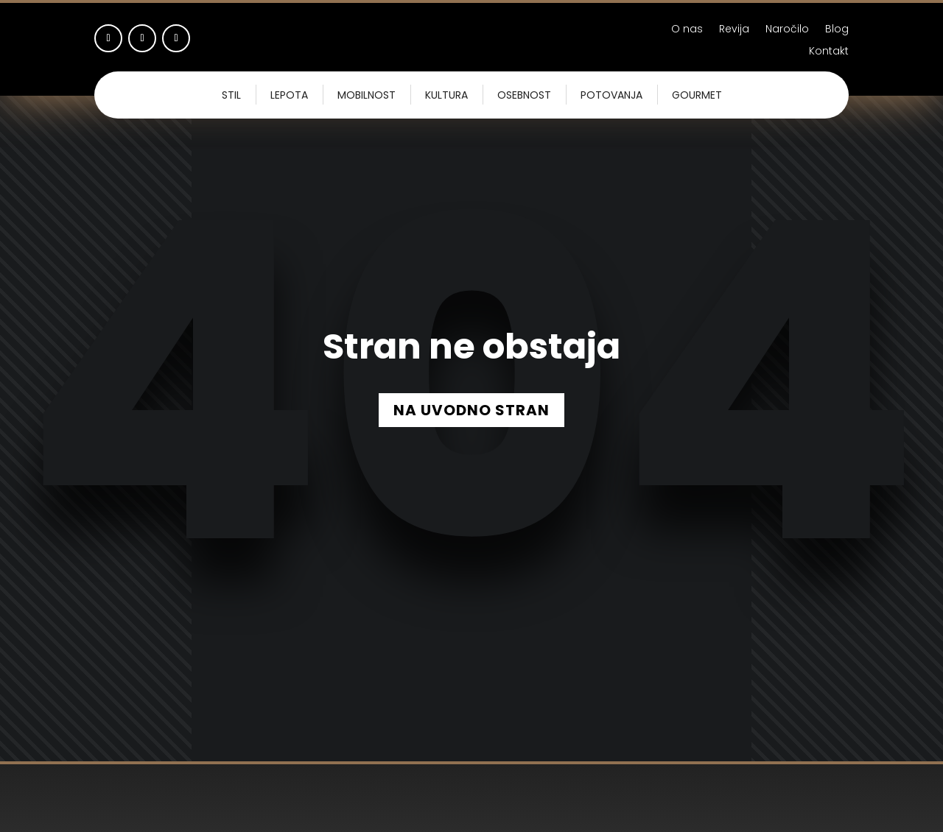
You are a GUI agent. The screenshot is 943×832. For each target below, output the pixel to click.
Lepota (289, 95)
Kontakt (829, 52)
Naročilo (787, 30)
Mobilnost (366, 95)
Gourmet (697, 95)
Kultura (446, 95)
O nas (687, 30)
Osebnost (524, 95)
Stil (231, 95)
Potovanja (611, 95)
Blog (837, 30)
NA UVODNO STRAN (471, 410)
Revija (734, 30)
